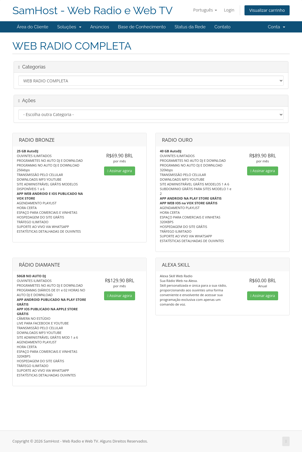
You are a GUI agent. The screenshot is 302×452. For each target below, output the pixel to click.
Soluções (69, 27)
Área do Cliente (32, 27)
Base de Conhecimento (142, 27)
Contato (222, 27)
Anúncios (99, 27)
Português (205, 10)
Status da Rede (190, 27)
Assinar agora (119, 170)
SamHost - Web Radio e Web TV (92, 10)
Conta (276, 27)
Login (229, 10)
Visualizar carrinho (267, 10)
